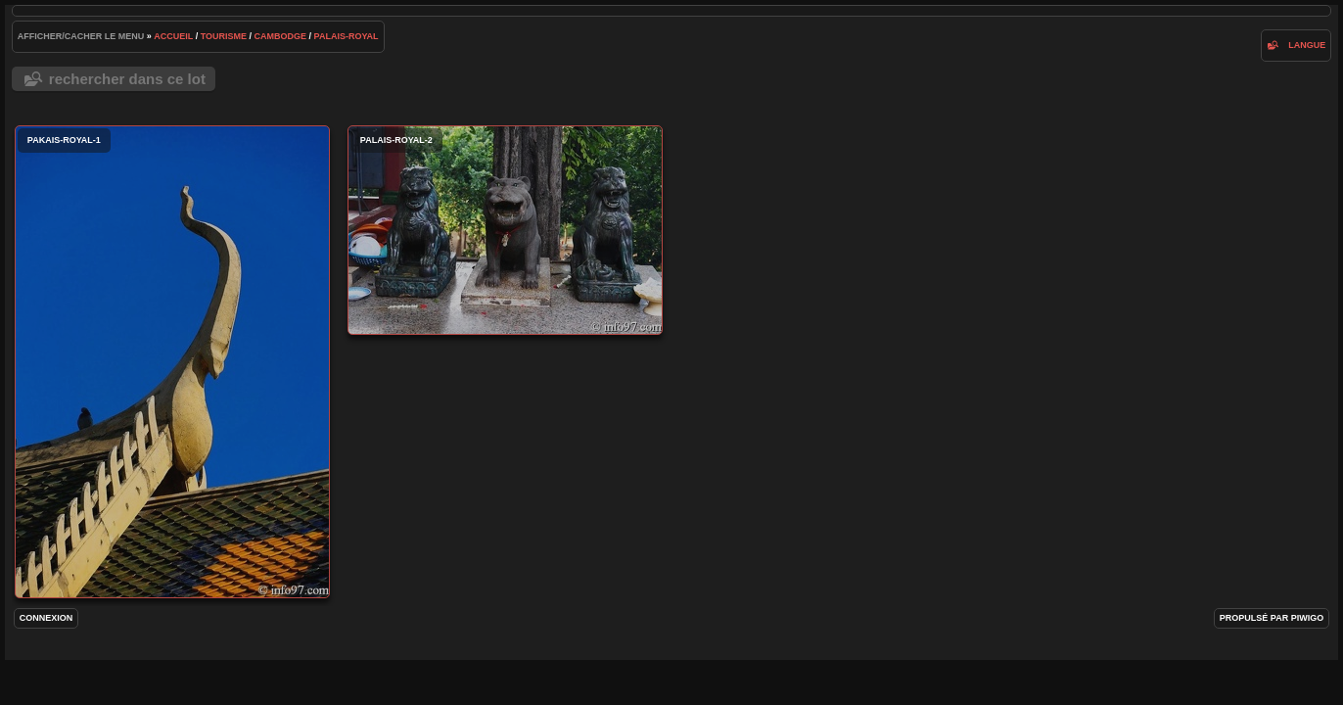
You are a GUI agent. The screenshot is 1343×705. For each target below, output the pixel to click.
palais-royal (346, 36)
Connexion (46, 618)
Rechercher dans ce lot (127, 78)
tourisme (224, 36)
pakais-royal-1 (172, 361)
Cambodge (281, 36)
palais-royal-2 (505, 230)
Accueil (173, 36)
